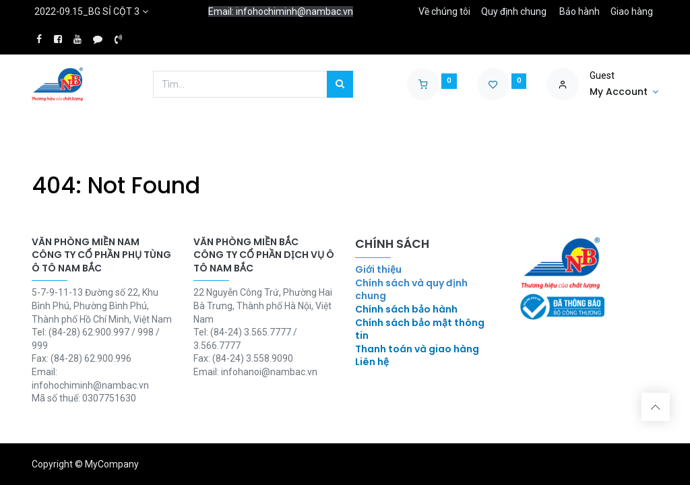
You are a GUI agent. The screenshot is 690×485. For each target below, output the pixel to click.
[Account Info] (624, 92)
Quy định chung (513, 11)
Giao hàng (631, 11)
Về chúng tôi (444, 11)
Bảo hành (579, 11)
